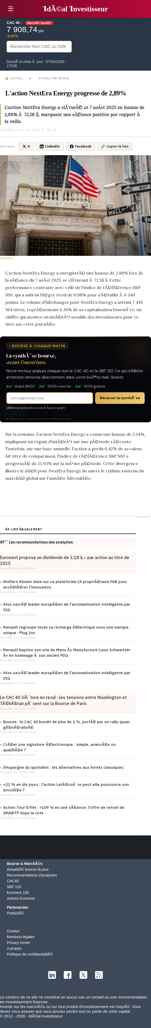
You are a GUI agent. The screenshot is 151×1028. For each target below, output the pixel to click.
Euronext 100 (18, 892)
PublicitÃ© (15, 913)
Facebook (80, 146)
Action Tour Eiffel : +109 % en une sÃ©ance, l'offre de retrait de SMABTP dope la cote (63, 810)
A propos (14, 948)
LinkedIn (50, 146)
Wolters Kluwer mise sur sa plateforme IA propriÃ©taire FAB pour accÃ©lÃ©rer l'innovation (65, 584)
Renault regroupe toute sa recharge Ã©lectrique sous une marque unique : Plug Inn (66, 630)
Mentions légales (21, 937)
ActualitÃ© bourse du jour (28, 869)
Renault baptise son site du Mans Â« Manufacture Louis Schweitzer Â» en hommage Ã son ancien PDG (66, 652)
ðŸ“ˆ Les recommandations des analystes (36, 542)
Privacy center (18, 943)
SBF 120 (14, 887)
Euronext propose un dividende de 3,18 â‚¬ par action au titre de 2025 (64, 560)
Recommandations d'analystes (32, 875)
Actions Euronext (21, 898)
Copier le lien (115, 146)
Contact (13, 931)
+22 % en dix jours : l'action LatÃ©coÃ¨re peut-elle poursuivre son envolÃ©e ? (66, 787)
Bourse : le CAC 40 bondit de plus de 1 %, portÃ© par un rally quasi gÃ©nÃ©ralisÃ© (66, 724)
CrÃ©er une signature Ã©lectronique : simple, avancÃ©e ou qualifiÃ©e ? (59, 747)
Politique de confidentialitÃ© (30, 954)
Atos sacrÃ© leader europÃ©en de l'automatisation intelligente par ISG (66, 607)
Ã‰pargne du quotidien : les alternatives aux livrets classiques (63, 767)
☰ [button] (11, 8)
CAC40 (13, 881)
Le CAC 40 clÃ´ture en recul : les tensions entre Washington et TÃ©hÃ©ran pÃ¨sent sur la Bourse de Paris (63, 700)
